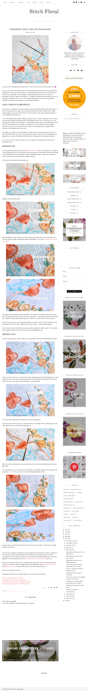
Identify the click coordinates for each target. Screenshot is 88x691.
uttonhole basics (32, 150)
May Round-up (70, 591)
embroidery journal (73, 191)
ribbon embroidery (78, 508)
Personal (66, 489)
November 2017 (70, 543)
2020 (66, 532)
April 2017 (69, 596)
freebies (73, 195)
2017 (66, 538)
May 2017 (69, 594)
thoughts (73, 514)
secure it (10, 472)
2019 (66, 534)
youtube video (77, 520)
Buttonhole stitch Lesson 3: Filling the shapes (16, 581)
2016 (66, 600)
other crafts (67, 508)
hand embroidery (68, 498)
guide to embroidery (73, 198)
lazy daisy (29, 558)
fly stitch (43, 558)
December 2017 (70, 541)
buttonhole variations (49, 564)
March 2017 (69, 598)
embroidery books (76, 489)
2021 (66, 529)
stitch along (75, 511)
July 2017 (68, 547)
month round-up (68, 501)
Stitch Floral (44, 11)
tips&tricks (66, 517)
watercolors (67, 520)
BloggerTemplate (20, 689)
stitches (73, 209)
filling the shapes (10, 566)
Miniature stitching (71, 589)
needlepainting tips (73, 202)
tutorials (73, 213)
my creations (79, 501)
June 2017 (69, 550)
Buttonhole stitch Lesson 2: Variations (14, 580)
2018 (66, 536)
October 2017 (70, 545)
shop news (73, 206)
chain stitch (36, 558)
